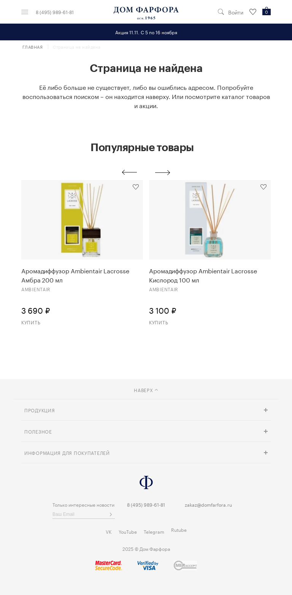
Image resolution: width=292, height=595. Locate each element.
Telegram (154, 531)
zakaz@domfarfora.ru (208, 504)
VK (109, 531)
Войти (235, 12)
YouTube (128, 531)
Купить (30, 321)
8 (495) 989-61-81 (55, 11)
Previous (129, 172)
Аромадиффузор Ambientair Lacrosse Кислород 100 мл (203, 275)
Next (162, 172)
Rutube (179, 529)
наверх (146, 389)
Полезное (38, 431)
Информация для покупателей (67, 452)
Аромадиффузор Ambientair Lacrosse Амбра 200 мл (75, 275)
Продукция (39, 409)
